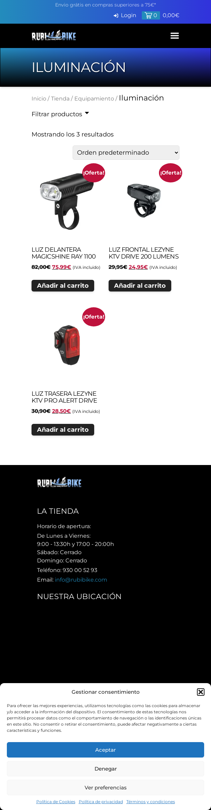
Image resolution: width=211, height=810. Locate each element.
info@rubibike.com (81, 579)
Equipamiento (94, 98)
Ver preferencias (106, 787)
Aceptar (105, 750)
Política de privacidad (101, 801)
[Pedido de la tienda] (126, 152)
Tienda (60, 98)
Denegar (106, 768)
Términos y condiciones (150, 801)
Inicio (39, 98)
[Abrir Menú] (174, 35)
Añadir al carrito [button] (63, 285)
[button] (200, 692)
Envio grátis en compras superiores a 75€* (105, 5)
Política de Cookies (55, 801)
